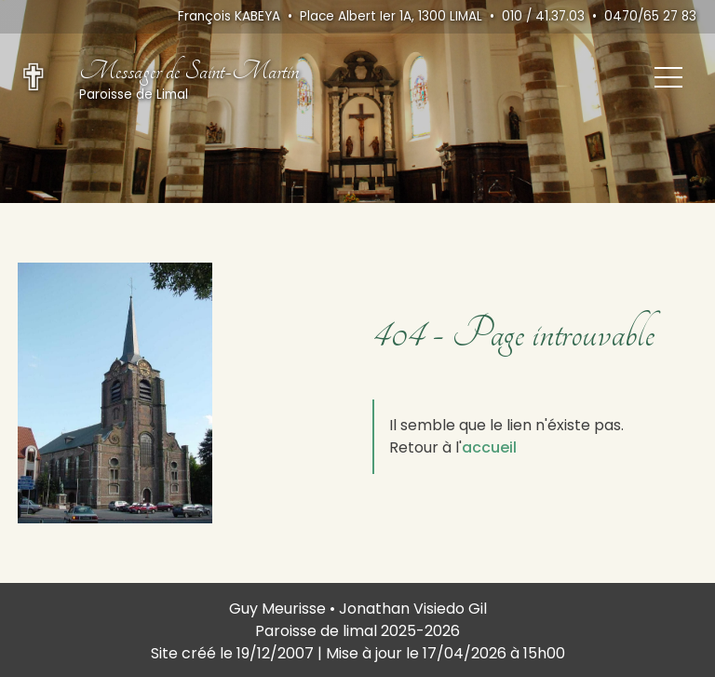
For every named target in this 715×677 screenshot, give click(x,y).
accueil (489, 447)
